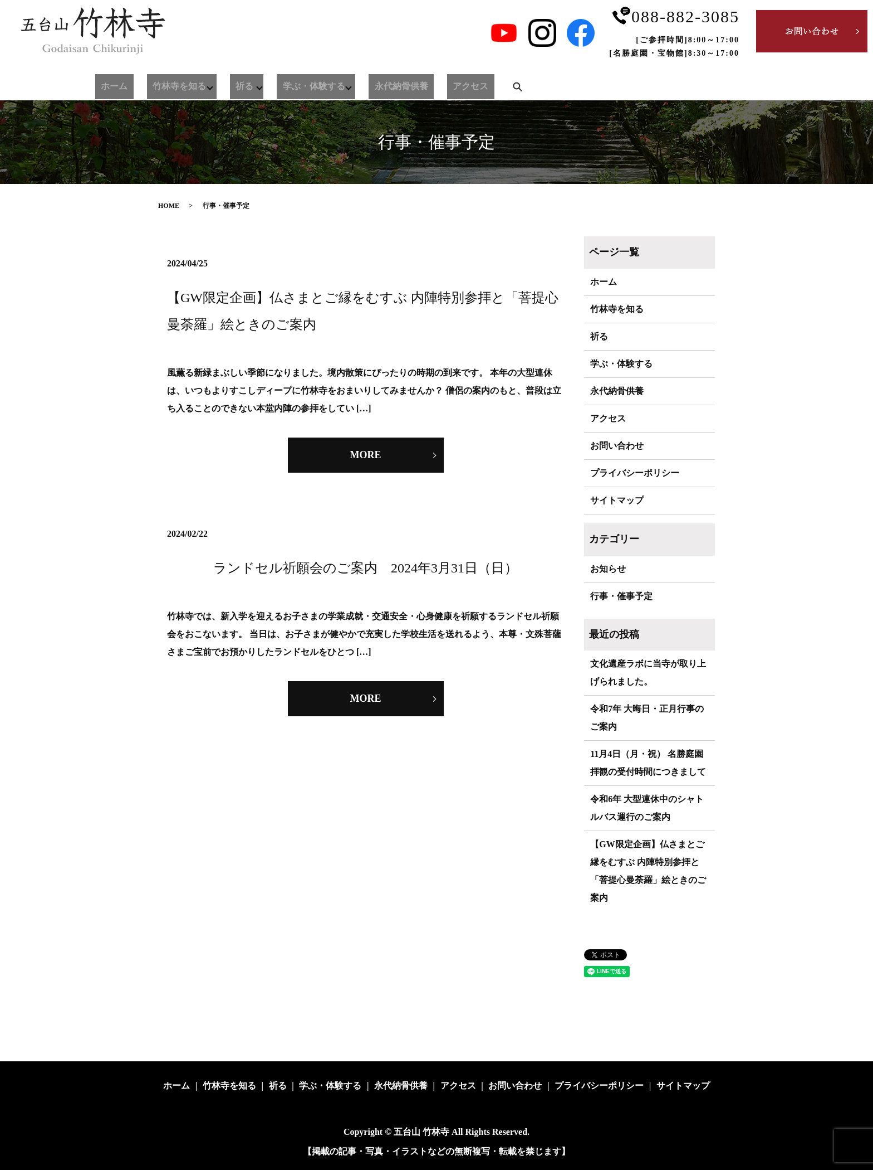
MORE (365, 454)
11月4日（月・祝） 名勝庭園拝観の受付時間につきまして (648, 762)
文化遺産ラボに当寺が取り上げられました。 (648, 672)
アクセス (417, 84)
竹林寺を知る (159, 84)
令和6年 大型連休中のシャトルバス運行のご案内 (647, 808)
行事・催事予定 (621, 596)
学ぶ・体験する (281, 84)
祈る (218, 84)
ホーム (107, 84)
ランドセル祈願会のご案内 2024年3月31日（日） (365, 568)
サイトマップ (617, 500)
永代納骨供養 (362, 84)
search (457, 84)
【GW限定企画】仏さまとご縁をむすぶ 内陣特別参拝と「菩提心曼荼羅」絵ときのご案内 (648, 870)
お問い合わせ (617, 445)
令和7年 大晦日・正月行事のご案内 (647, 717)
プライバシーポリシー (634, 473)
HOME (168, 206)
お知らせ (608, 569)
